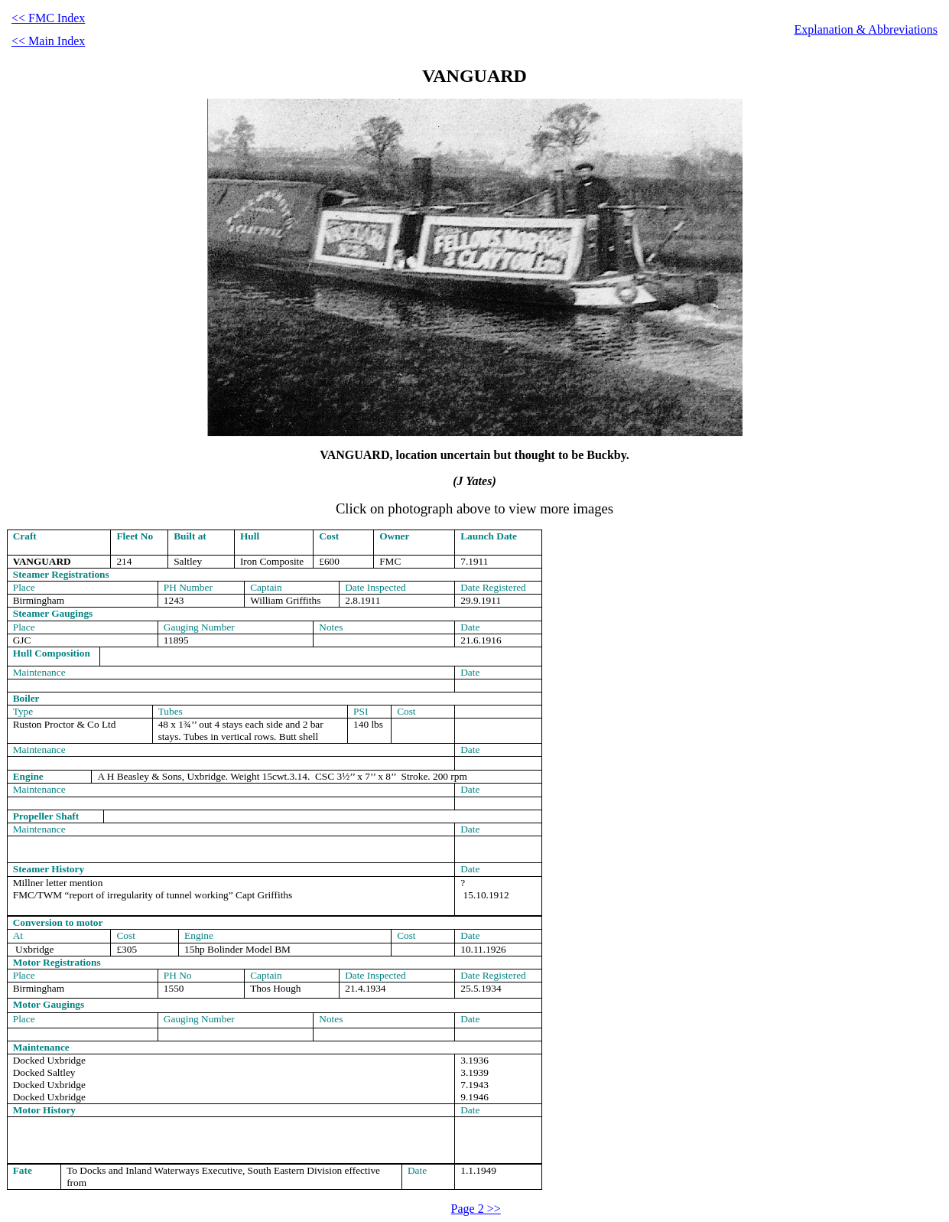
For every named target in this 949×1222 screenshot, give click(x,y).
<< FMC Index (48, 17)
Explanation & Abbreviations (866, 29)
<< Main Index (48, 40)
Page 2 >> (476, 1208)
